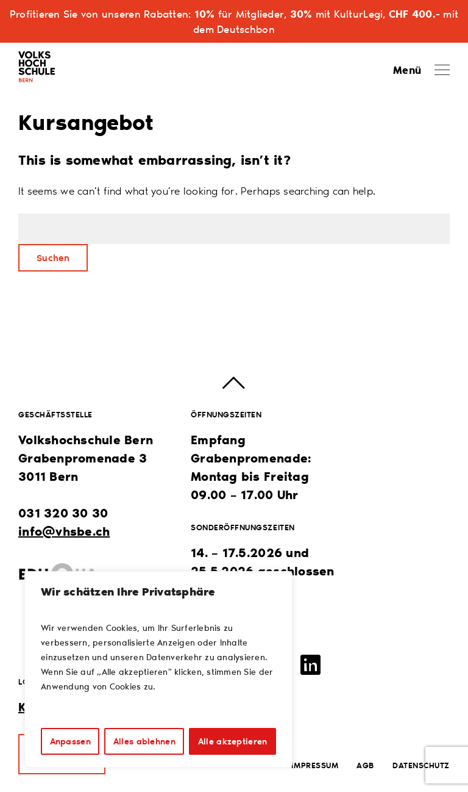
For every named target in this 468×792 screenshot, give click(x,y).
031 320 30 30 (63, 512)
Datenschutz (421, 765)
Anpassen (70, 741)
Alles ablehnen (144, 741)
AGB (365, 765)
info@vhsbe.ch (64, 530)
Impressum (314, 765)
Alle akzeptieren (232, 741)
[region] (158, 669)
